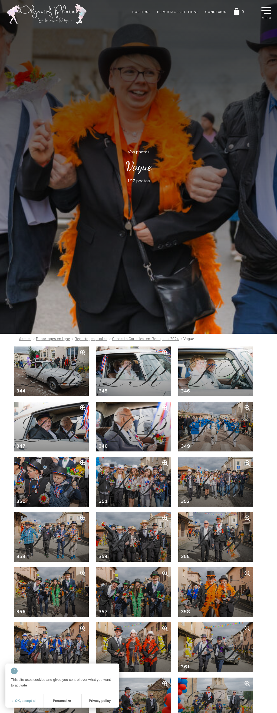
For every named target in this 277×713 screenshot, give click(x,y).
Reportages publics (91, 338)
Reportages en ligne (178, 12)
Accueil (25, 338)
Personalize (62, 701)
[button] (266, 10)
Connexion (216, 12)
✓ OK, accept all (24, 701)
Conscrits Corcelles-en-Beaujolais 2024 (145, 338)
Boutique (141, 12)
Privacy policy (100, 701)
